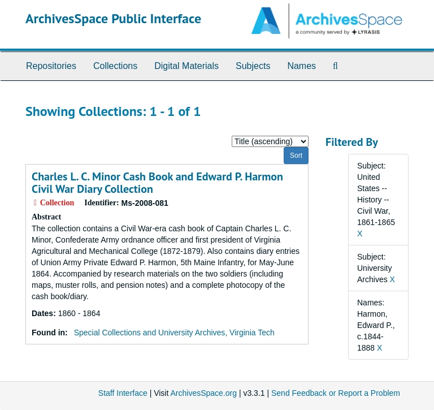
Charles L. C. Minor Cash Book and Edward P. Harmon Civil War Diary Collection (157, 182)
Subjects (253, 66)
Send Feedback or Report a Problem (335, 393)
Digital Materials (186, 66)
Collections (115, 66)
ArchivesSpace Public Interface (113, 18)
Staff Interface (122, 393)
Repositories (51, 66)
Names (301, 66)
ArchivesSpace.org (203, 393)
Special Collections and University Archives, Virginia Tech (174, 332)
